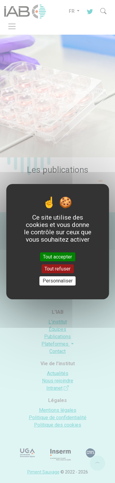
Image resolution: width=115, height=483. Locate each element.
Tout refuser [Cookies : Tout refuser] (57, 269)
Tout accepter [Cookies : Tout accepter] (57, 257)
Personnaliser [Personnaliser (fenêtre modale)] (58, 281)
